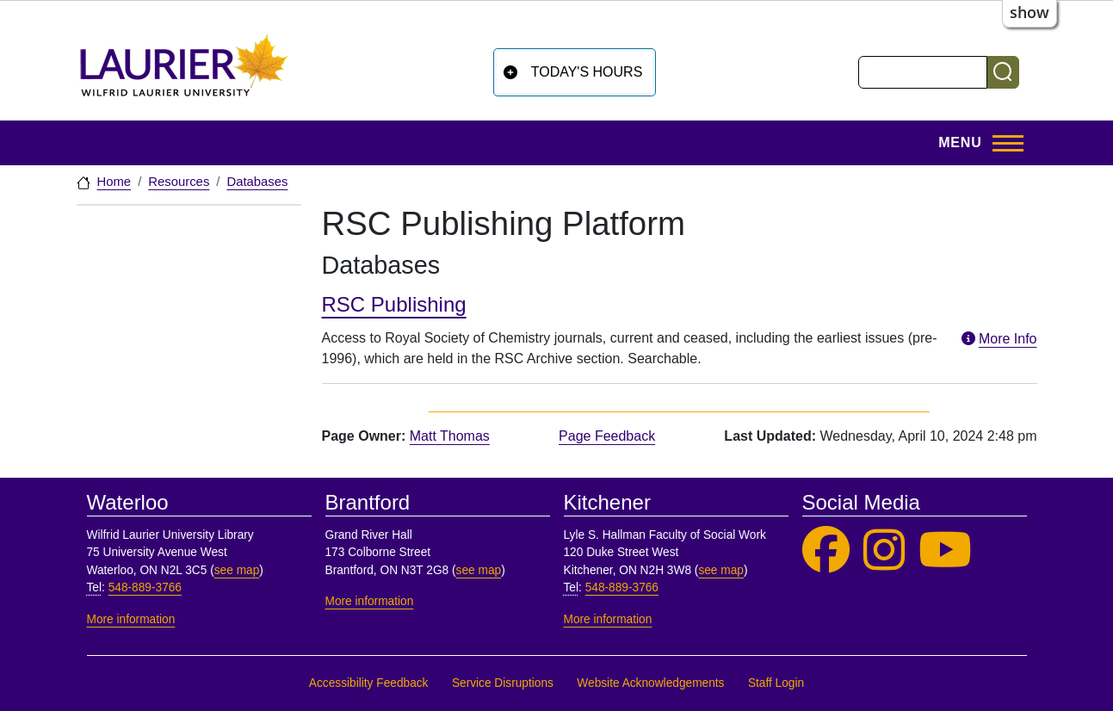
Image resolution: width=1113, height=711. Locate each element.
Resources (178, 182)
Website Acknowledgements (650, 683)
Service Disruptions (502, 683)
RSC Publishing (394, 304)
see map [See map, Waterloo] (237, 570)
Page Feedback (607, 436)
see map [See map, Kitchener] (721, 570)
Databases (257, 182)
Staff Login (776, 683)
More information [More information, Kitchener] (608, 619)
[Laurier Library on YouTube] (945, 550)
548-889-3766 (145, 587)
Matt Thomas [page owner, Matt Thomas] (450, 436)
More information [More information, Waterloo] (131, 619)
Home (114, 182)
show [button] (1029, 12)
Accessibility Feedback (369, 683)
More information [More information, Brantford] (369, 601)
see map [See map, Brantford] (479, 570)
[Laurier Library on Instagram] (884, 550)
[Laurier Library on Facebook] (826, 550)
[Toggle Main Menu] (975, 142)
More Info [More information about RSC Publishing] (997, 338)
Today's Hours (587, 72)
